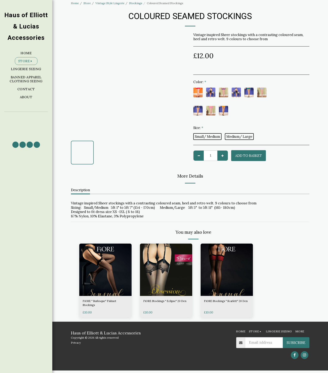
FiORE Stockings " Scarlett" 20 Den (226, 304)
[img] (105, 270)
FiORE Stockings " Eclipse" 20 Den (164, 304)
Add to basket (248, 155)
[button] (26, 124)
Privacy (76, 345)
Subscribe (296, 345)
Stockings (135, 3)
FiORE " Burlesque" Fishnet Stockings (104, 304)
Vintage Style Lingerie (109, 3)
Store (87, 3)
